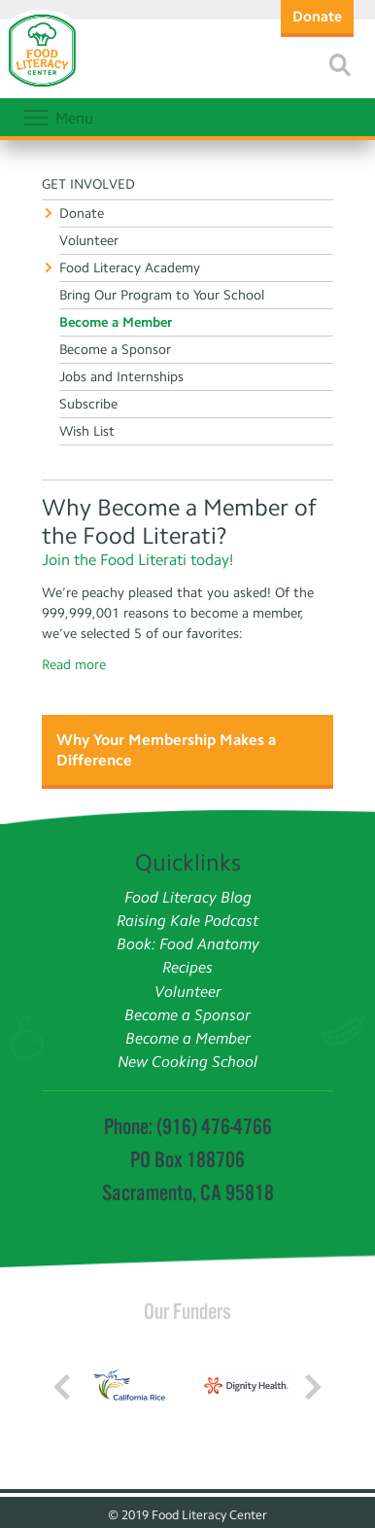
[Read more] (340, 65)
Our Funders (187, 1311)
